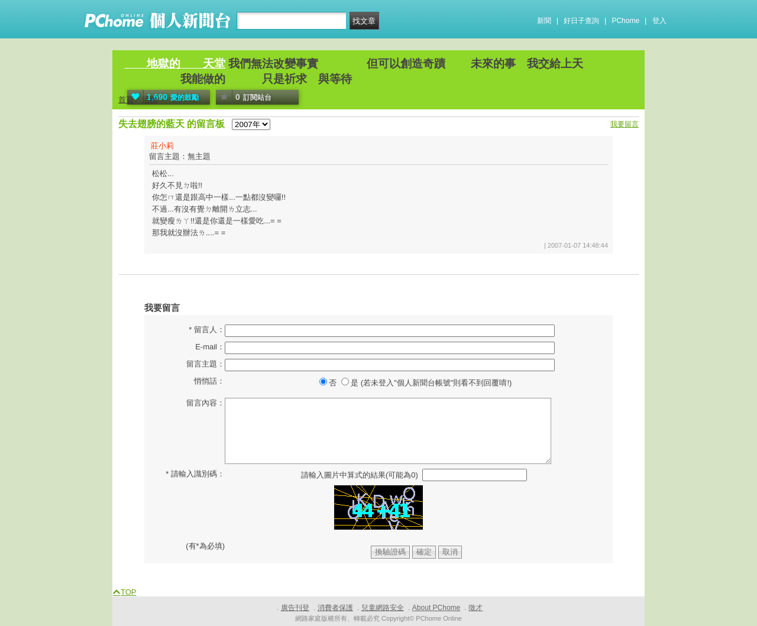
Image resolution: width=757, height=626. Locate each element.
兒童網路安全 (382, 608)
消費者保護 (335, 608)
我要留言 (624, 124)
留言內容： (205, 402)
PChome (625, 21)
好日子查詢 (581, 21)
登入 (659, 21)
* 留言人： (207, 329)
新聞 (544, 21)
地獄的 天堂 (174, 63)
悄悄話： (209, 381)
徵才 (475, 608)
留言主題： (205, 363)
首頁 (126, 99)
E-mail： (210, 346)
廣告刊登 (295, 608)
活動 (149, 99)
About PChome (436, 608)
